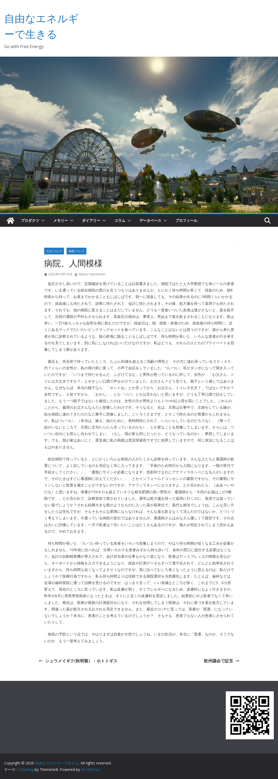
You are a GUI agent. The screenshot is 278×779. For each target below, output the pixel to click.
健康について (76, 251)
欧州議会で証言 (221, 661)
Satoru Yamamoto (92, 274)
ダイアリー (91, 220)
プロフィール (186, 220)
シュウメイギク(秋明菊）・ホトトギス (78, 661)
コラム (119, 220)
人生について (54, 251)
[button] (42, 220)
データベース (150, 220)
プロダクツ (30, 220)
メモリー (60, 220)
